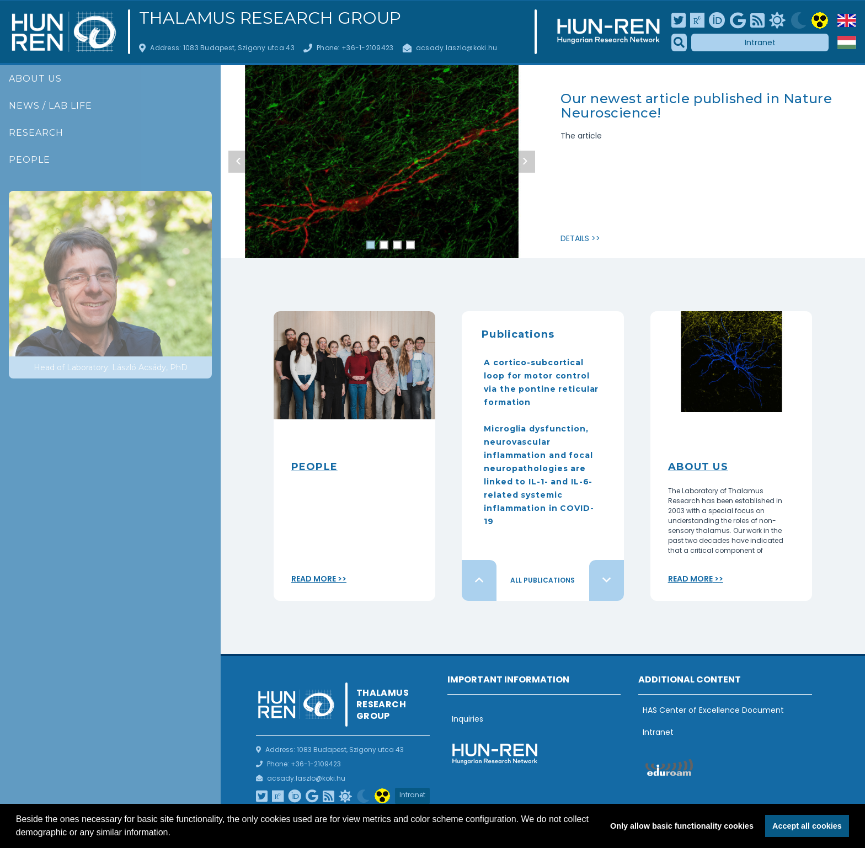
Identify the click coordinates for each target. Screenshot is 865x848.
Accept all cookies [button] (807, 826)
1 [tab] (371, 246)
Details (574, 238)
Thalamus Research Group (270, 18)
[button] (174, 833)
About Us (698, 467)
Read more (313, 578)
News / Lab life (50, 105)
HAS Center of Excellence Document (713, 710)
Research (36, 132)
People (29, 159)
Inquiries (467, 718)
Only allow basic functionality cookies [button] (682, 826)
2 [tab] (384, 246)
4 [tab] (410, 246)
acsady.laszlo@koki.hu (457, 47)
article (590, 135)
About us (35, 78)
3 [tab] (397, 246)
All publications (542, 580)
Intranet (760, 42)
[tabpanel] (382, 171)
